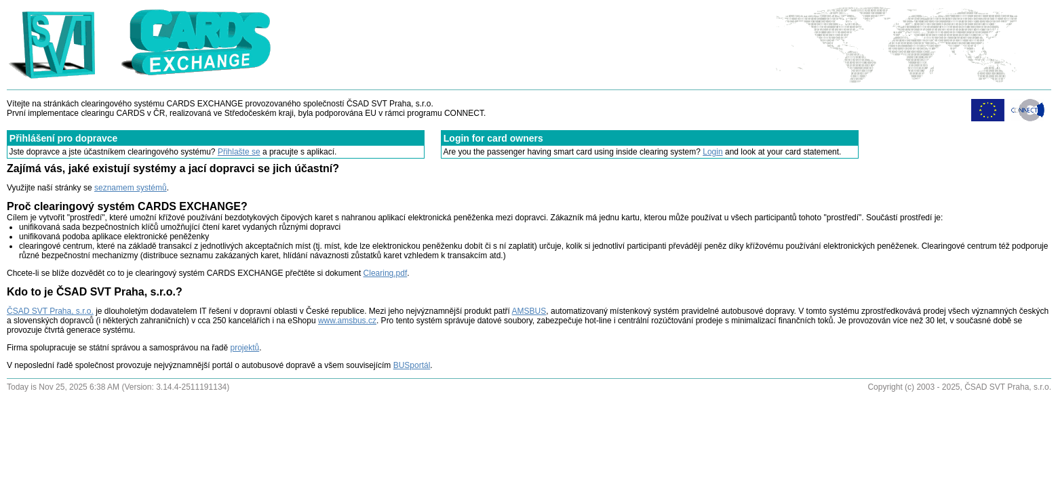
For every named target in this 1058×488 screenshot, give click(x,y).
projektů (245, 347)
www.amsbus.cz (347, 320)
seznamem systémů (130, 187)
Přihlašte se (239, 152)
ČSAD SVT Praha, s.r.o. (50, 311)
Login (712, 152)
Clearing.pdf (386, 273)
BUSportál (412, 365)
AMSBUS (529, 311)
